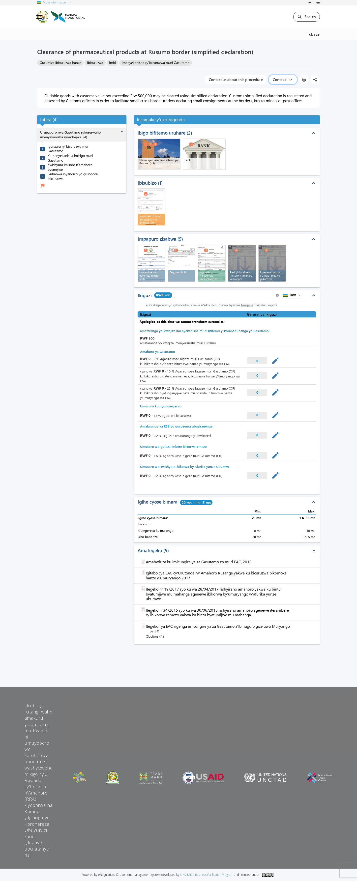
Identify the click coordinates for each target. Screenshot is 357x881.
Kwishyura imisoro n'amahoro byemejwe (70, 167)
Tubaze (313, 34)
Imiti (112, 62)
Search (306, 16)
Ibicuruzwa (95, 62)
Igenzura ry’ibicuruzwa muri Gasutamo (68, 148)
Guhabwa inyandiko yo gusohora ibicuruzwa (73, 176)
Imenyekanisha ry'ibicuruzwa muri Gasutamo (155, 62)
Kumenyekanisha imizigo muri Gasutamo (70, 158)
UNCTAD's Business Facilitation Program (206, 875)
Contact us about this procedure (236, 79)
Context (283, 79)
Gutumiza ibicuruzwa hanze (60, 62)
